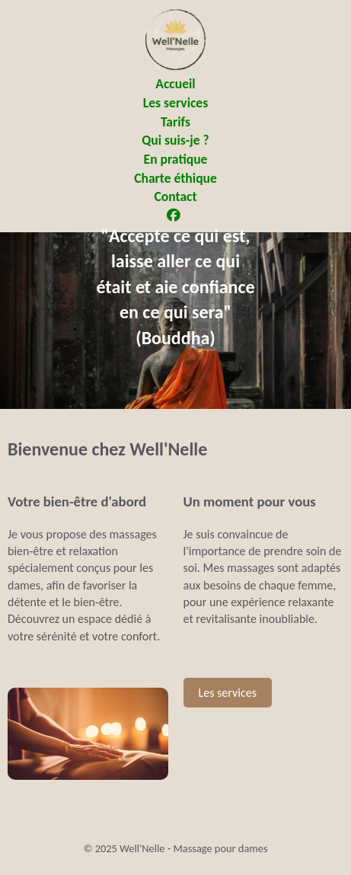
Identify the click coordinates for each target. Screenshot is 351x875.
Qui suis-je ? (175, 140)
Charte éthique (175, 178)
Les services (175, 102)
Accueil (175, 83)
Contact (175, 196)
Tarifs (175, 121)
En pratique (176, 159)
